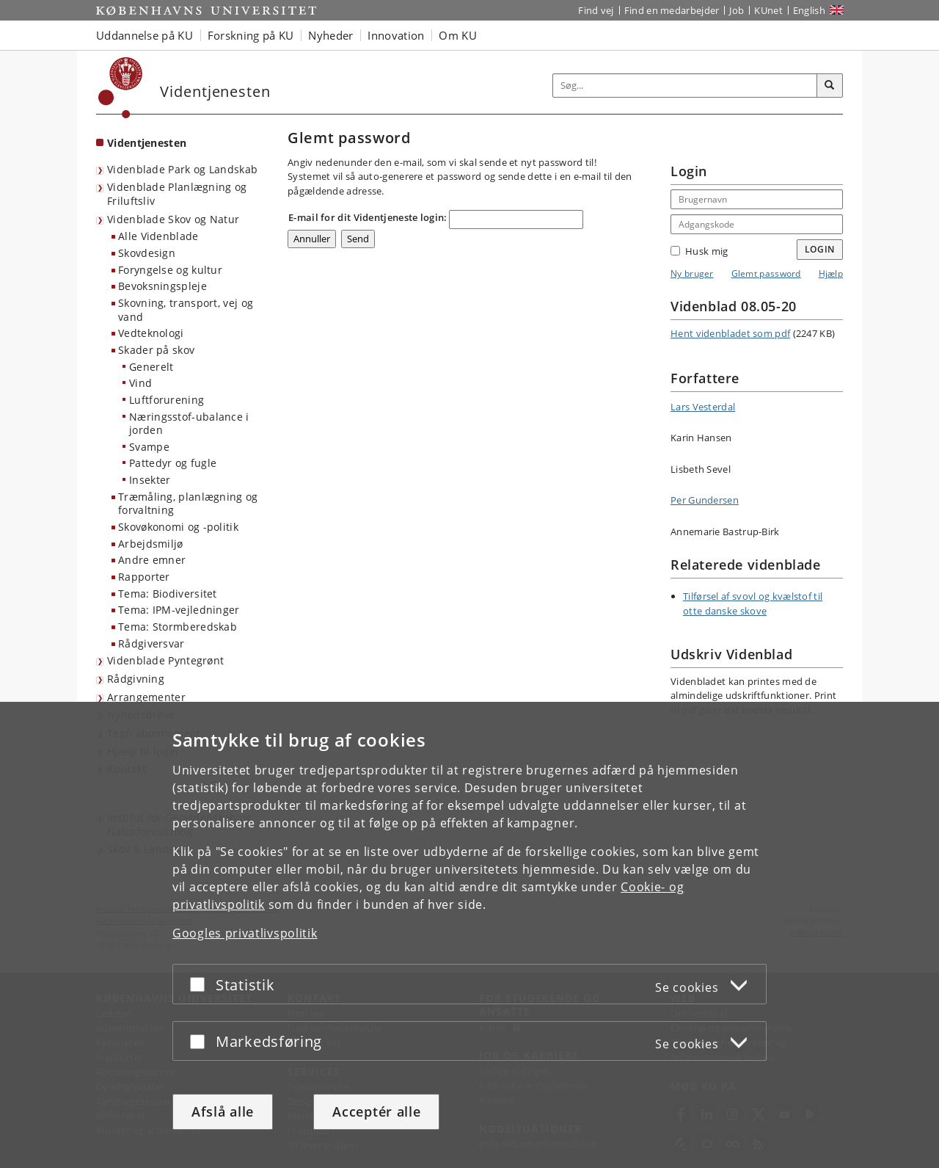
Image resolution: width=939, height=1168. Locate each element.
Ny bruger (692, 273)
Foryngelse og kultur (170, 270)
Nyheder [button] (330, 35)
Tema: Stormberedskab (177, 627)
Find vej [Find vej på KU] (595, 10)
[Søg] (829, 85)
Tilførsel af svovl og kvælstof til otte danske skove (752, 603)
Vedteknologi (151, 333)
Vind (140, 383)
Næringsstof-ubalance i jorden (189, 424)
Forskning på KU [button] (251, 35)
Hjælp (831, 273)
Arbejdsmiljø (150, 544)
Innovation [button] (396, 35)
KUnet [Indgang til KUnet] (768, 10)
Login (820, 249)
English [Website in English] (809, 10)
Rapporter (144, 577)
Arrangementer (146, 697)
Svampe (149, 447)
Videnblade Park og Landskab (182, 169)
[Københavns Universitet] (120, 87)
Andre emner (152, 560)
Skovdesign (146, 253)
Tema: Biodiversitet (167, 594)
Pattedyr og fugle (172, 463)
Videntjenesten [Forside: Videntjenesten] (146, 143)
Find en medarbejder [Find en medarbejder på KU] (672, 10)
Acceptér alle (376, 1111)
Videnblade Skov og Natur (173, 219)
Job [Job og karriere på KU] (736, 10)
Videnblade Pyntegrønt (165, 660)
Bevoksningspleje (162, 286)
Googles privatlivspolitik (245, 933)
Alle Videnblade (158, 236)
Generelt (151, 367)
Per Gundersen (705, 500)
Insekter (149, 480)
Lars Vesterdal (703, 406)
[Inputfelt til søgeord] (685, 85)
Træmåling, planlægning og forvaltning (188, 504)
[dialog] (469, 935)
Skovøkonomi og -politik (178, 527)
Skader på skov (156, 350)
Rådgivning (135, 679)
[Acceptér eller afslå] (201, 984)
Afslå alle (222, 1111)
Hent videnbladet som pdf (730, 333)
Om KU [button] (458, 35)
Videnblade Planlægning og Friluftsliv (177, 194)
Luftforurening (166, 400)
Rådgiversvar (151, 643)
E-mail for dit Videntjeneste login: (367, 217)
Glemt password (766, 273)
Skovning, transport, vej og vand (185, 310)
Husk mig (699, 251)
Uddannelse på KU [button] (144, 35)
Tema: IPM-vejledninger (179, 610)
